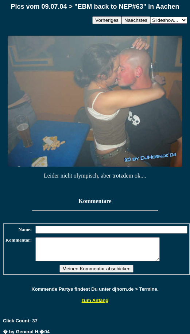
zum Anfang (95, 304)
